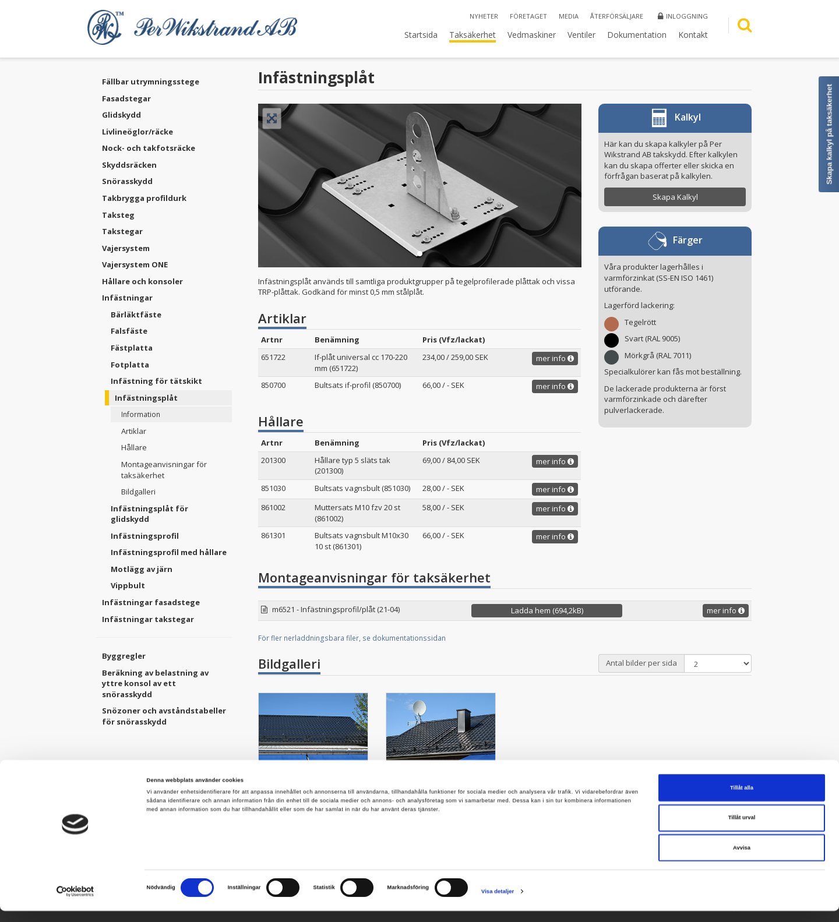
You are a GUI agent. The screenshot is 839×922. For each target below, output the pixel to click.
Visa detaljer (497, 903)
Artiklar (133, 431)
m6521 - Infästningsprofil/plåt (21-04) (336, 609)
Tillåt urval (742, 829)
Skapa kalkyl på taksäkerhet (829, 134)
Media (569, 16)
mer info (555, 358)
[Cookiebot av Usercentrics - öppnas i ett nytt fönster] (75, 902)
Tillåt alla (741, 798)
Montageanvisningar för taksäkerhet (164, 470)
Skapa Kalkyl (675, 197)
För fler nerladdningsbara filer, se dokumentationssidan (352, 638)
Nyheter (484, 16)
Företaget (528, 16)
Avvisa (741, 858)
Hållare (134, 447)
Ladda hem (547, 610)
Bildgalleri (138, 491)
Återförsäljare (616, 16)
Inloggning (683, 16)
